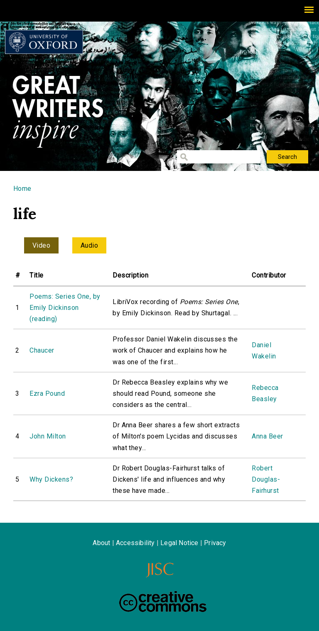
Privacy (215, 543)
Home (22, 188)
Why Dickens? (51, 479)
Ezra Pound (47, 393)
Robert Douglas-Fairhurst (266, 479)
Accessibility (135, 543)
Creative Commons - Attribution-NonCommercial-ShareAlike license (162, 601)
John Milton (47, 436)
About (101, 543)
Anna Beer (267, 436)
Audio (89, 245)
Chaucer (41, 350)
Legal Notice (179, 543)
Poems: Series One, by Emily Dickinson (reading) (64, 307)
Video (41, 245)
